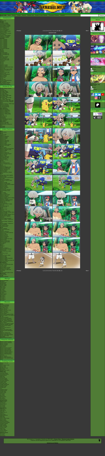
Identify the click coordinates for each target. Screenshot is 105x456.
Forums (14, 15)
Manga (7, 278)
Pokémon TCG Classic (4, 370)
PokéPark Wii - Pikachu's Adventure (5, 217)
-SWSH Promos (3, 403)
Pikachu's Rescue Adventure (6, 342)
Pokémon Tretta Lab (4, 195)
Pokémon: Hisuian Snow (5, 112)
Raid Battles (2, 369)
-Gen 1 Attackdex (3, 39)
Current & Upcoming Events (6, 80)
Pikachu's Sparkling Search (5, 352)
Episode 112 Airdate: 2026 (95, 84)
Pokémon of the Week (4, 59)
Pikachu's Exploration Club (5, 350)
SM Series (2, 300)
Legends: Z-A (3, 135)
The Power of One (4, 307)
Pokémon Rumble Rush (5, 168)
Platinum (2, 210)
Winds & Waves (3, 132)
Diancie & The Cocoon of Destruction (5, 328)
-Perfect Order (3, 372)
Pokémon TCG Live (4, 159)
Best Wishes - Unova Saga (5, 97)
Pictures (94, 71)
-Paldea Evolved (3, 390)
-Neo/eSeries (3, 398)
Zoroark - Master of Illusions (6, 320)
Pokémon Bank (3, 176)
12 (61, 30)
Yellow (1, 254)
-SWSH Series (3, 392)
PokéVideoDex (3, 118)
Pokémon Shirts (3, 76)
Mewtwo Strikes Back (4, 305)
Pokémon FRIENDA (4, 276)
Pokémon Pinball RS (4, 236)
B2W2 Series (3, 296)
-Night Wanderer (3, 425)
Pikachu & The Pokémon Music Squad (6, 359)
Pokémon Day (3, 73)
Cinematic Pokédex (4, 56)
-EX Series (2, 397)
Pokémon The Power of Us (5, 333)
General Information (4, 280)
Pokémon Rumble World (5, 183)
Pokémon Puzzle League (5, 255)
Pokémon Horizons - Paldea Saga (7, 103)
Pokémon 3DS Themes (5, 268)
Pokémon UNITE (3, 142)
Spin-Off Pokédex (3, 52)
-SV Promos (2, 402)
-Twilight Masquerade (4, 384)
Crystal (1, 246)
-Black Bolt (2, 376)
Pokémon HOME (3, 150)
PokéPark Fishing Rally (5, 241)
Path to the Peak (3, 116)
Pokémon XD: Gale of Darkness (6, 232)
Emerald (2, 230)
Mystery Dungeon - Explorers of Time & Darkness (6, 224)
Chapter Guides (3, 284)
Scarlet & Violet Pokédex (41, 15)
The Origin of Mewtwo (4, 304)
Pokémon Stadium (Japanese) (6, 258)
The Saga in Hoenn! (4, 94)
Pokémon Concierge (4, 122)
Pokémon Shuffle (3, 182)
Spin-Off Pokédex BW (4, 54)
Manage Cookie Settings (68, 439)
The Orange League (4, 92)
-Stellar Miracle (3, 424)
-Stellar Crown (3, 382)
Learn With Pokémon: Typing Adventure (6, 204)
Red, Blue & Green (4, 253)
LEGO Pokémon (3, 75)
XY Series (2, 298)
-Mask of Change (3, 426)
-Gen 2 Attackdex (3, 40)
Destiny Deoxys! (3, 313)
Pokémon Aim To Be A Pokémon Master (6, 102)
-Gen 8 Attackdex (3, 46)
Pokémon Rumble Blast (5, 200)
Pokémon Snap (3, 256)
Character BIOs (3, 282)
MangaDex (2, 281)
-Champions (2, 60)
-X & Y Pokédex (3, 28)
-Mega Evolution (3, 375)
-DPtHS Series (3, 396)
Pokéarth (62, 15)
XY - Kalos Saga (3, 98)
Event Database (3, 81)
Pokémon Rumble (3, 213)
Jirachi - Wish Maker (4, 312)
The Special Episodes (4, 105)
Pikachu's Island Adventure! (5, 349)
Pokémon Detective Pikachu (6, 337)
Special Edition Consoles (5, 267)
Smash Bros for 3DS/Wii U (5, 189)
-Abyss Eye (2, 409)
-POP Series (2, 407)
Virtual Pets (2, 270)
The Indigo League (4, 91)
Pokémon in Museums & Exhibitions (5, 71)
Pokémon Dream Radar (5, 194)
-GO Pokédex (3, 34)
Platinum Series (3, 293)
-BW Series (2, 395)
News (1, 19)
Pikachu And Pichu (4, 343)
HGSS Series (3, 294)
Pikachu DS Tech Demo (5, 240)
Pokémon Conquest (4, 198)
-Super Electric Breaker (5, 422)
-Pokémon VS (3, 431)
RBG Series (2, 286)
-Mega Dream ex (3, 412)
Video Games (7, 129)
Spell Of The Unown (4, 308)
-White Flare (2, 377)
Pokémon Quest (3, 171)
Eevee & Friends (3, 355)
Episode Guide (52, 32)
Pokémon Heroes (3, 311)
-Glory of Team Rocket (4, 418)
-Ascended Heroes (4, 373)
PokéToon (2, 114)
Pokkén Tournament (4, 187)
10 (57, 30)
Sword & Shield (3, 147)
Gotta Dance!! (3, 346)
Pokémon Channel (4, 234)
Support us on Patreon (52, 442)
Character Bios (3, 90)
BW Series (2, 295)
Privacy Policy (57, 439)
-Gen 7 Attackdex (3, 45)
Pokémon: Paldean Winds (5, 113)
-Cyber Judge (3, 429)
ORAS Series (3, 299)
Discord (24, 15)
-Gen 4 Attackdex (3, 42)
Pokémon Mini (3, 250)
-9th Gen (2, 61)
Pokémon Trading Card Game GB (7, 260)
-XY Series (2, 394)
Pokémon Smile (3, 155)
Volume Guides (3, 285)
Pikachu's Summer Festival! (5, 347)
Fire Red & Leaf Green (4, 229)
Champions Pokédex (54, 15)
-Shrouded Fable (3, 383)
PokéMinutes (2, 117)
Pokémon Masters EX (4, 141)
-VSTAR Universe (3, 430)
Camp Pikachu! (3, 345)
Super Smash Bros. (4, 261)
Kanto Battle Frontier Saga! (5, 95)
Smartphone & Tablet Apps (5, 269)
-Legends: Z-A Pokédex (5, 36)
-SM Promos (2, 404)
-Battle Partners (3, 420)
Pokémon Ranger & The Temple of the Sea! (7, 316)
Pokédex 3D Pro (3, 202)
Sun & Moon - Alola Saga (5, 99)
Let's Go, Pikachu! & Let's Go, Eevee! (6, 164)
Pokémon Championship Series (6, 67)
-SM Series (2, 393)
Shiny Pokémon (3, 107)
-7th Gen (2, 63)
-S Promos (2, 434)
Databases (7, 18)
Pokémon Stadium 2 (4, 247)
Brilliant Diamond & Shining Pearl (7, 148)
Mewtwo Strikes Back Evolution (6, 334)
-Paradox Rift (3, 387)
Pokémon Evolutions (4, 111)
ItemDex (2, 49)
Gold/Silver (2, 245)
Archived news (3, 20)
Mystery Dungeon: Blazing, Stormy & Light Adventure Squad (7, 215)
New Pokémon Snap (4, 157)
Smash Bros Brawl (4, 226)
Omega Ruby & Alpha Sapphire (6, 175)
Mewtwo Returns (3, 309)
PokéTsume (2, 127)
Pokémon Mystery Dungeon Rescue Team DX (5, 154)
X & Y (1, 174)
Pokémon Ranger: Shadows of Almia (6, 222)
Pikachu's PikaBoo (4, 344)
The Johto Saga (3, 93)
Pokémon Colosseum (4, 231)
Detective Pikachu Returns (5, 144)
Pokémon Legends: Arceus (5, 149)
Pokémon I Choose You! (5, 332)
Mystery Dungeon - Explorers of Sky (6, 220)
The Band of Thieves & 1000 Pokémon (6, 181)
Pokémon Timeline (4, 64)
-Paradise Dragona (4, 423)
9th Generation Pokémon (5, 82)
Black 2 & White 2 (3, 193)
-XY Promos (2, 406)
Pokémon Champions (4, 136)
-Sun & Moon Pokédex (4, 29)
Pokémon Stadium (4, 259)
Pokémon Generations (4, 109)
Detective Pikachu (3, 170)
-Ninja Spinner (3, 410)
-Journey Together (3, 379)
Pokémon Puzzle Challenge (5, 249)
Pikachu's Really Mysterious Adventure (6, 354)
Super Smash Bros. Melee (5, 251)
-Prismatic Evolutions (4, 380)
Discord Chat (2, 79)
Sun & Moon (2, 161)
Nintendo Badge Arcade (5, 190)
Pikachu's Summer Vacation (6, 341)
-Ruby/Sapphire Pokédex (5, 25)
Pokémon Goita (3, 274)
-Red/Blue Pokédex (4, 22)
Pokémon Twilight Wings (5, 110)
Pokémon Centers (3, 66)
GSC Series (2, 288)
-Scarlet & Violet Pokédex (5, 35)
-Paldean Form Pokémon (5, 84)
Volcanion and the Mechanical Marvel (6, 331)
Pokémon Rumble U (4, 196)
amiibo (1, 271)
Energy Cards (3, 367)
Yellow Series (3, 287)
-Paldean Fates (3, 386)
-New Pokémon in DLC (5, 83)
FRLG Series (2, 290)
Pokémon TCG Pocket (4, 145)
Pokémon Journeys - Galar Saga (7, 100)
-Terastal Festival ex (4, 421)
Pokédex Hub (30, 15)
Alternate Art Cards (4, 368)
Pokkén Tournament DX (5, 169)
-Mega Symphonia (4, 415)
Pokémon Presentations (5, 74)
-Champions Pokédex (4, 37)
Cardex (1, 55)
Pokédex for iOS (3, 207)
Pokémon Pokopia (4, 137)
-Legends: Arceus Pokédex (5, 33)
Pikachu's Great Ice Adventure (6, 351)
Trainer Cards (3, 366)
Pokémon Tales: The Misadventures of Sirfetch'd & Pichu (6, 124)
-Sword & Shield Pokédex (5, 31)
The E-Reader (3, 242)
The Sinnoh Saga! (3, 96)
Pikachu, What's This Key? (5, 357)
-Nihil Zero (2, 411)
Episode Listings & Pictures (5, 88)
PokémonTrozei (3, 239)
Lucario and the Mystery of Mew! (6, 314)
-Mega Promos (3, 401)
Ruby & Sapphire (3, 228)
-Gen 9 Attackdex (3, 47)
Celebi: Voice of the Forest (5, 310)
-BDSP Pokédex (3, 32)
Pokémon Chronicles (4, 104)
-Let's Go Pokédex (4, 30)
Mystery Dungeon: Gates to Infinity (7, 197)
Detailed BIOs (3, 283)
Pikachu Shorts (7, 340)
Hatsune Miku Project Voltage (6, 69)
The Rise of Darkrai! (4, 317)
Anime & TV (7, 86)
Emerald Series (3, 291)
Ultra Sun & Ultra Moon (5, 162)
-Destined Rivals (3, 378)
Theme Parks (3, 77)
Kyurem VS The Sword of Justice (7, 323)
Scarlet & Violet (3, 134)
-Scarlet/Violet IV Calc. (4, 58)
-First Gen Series (3, 399)
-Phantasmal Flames (4, 374)
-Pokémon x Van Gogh (4, 72)
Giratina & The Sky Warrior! (5, 318)
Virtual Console (3, 266)
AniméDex (2, 89)
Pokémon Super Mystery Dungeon (7, 184)
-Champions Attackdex (4, 48)
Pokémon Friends (3, 138)
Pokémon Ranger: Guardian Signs (7, 212)
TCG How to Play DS (4, 205)
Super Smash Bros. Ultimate (6, 172)
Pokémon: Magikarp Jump (5, 167)
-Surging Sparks (3, 381)
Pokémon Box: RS (4, 235)
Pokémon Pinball (3, 257)
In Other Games (3, 265)
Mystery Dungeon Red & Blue (6, 238)
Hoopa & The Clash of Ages (5, 329)
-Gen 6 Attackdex (3, 44)
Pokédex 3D (2, 201)
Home (9, 15)
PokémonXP (2, 68)
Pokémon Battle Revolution (5, 218)
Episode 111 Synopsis (96, 68)
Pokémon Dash (3, 233)
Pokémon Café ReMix (4, 140)
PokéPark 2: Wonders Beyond (6, 199)
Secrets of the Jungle (4, 335)
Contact (19, 15)
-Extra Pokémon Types (4, 365)
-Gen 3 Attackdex (3, 41)
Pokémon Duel (3, 188)
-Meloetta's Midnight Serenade (6, 324)
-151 (1, 388)
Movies (7, 302)
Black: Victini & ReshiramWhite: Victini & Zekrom (6, 322)
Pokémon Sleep (3, 143)
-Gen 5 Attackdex (3, 43)
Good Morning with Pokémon (6, 119)
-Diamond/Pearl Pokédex (5, 26)
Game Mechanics (3, 57)
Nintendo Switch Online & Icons (6, 272)
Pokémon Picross (3, 185)
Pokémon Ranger (3, 237)
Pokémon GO (3, 139)
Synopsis (93, 87)
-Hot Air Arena (3, 419)
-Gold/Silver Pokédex (4, 23)
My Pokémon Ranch (4, 225)
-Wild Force (2, 428)
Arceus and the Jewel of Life (6, 319)
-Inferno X (2, 413)
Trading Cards (7, 361)
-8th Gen (2, 62)
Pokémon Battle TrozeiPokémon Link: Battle (6, 178)
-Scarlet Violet (3, 391)
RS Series (2, 289)
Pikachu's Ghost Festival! (5, 348)
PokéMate (2, 243)
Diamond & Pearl (3, 209)
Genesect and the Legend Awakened (5, 326)
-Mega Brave (2, 414)
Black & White (3, 192)
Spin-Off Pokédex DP (4, 53)
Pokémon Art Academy (4, 179)
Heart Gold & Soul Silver (5, 211)
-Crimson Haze (3, 427)
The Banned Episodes (4, 106)
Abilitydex (2, 51)
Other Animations (3, 120)
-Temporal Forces (3, 385)
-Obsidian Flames (3, 389)
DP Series (2, 292)
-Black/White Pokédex (4, 27)
